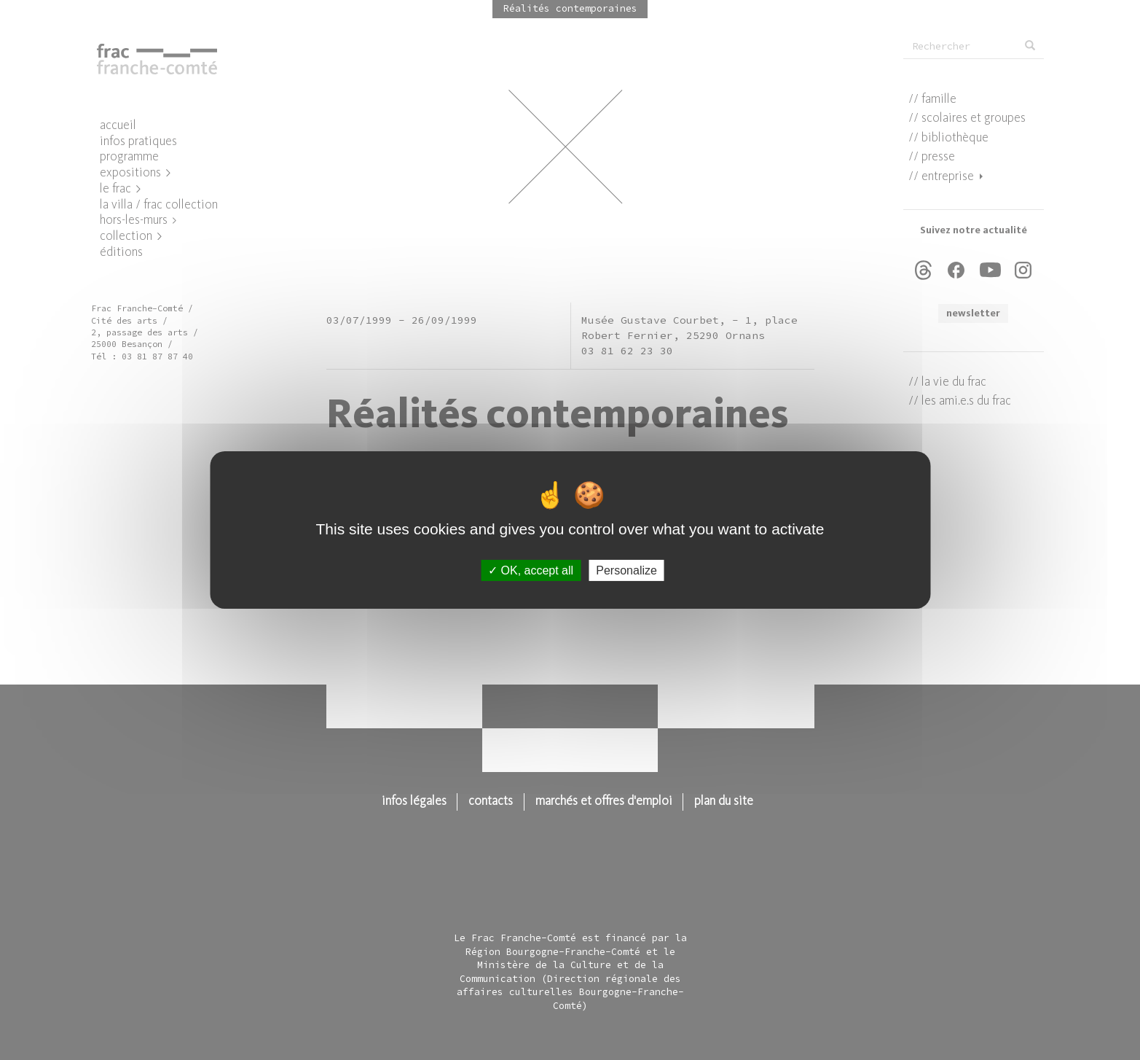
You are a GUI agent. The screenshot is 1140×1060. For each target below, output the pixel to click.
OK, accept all (530, 570)
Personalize (626, 570)
